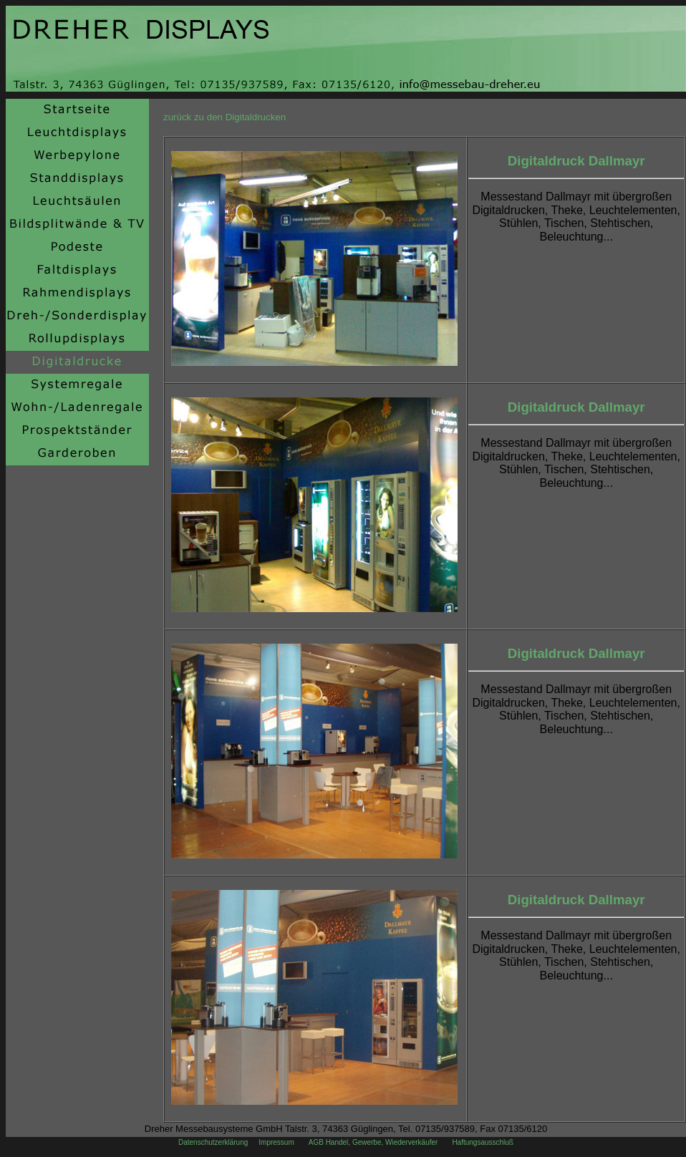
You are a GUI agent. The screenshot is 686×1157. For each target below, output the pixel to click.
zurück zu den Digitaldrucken (224, 117)
